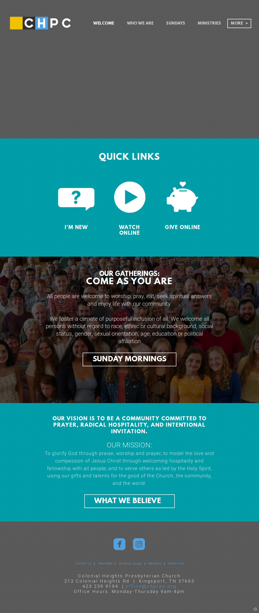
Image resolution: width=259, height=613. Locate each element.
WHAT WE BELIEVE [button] (129, 501)
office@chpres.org (151, 586)
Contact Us (83, 563)
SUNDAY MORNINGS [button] (129, 359)
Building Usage (130, 563)
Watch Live (176, 563)
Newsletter (106, 563)
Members (155, 563)
